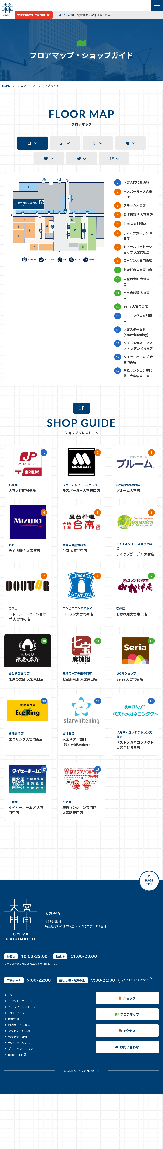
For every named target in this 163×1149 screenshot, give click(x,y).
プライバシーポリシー (23, 1097)
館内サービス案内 (20, 1073)
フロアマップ (17, 1061)
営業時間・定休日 (20, 1085)
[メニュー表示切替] (157, 5)
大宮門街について (20, 1091)
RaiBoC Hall (18, 1103)
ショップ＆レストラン (23, 1055)
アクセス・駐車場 (20, 1079)
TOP (11, 1043)
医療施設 (14, 1067)
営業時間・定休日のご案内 (95, 15)
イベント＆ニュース (21, 1049)
